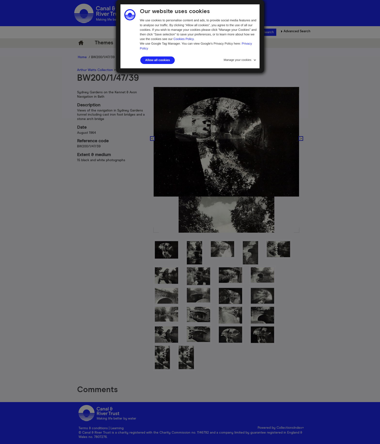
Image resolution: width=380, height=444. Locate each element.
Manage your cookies (237, 60)
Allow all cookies (157, 60)
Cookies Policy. (184, 39)
